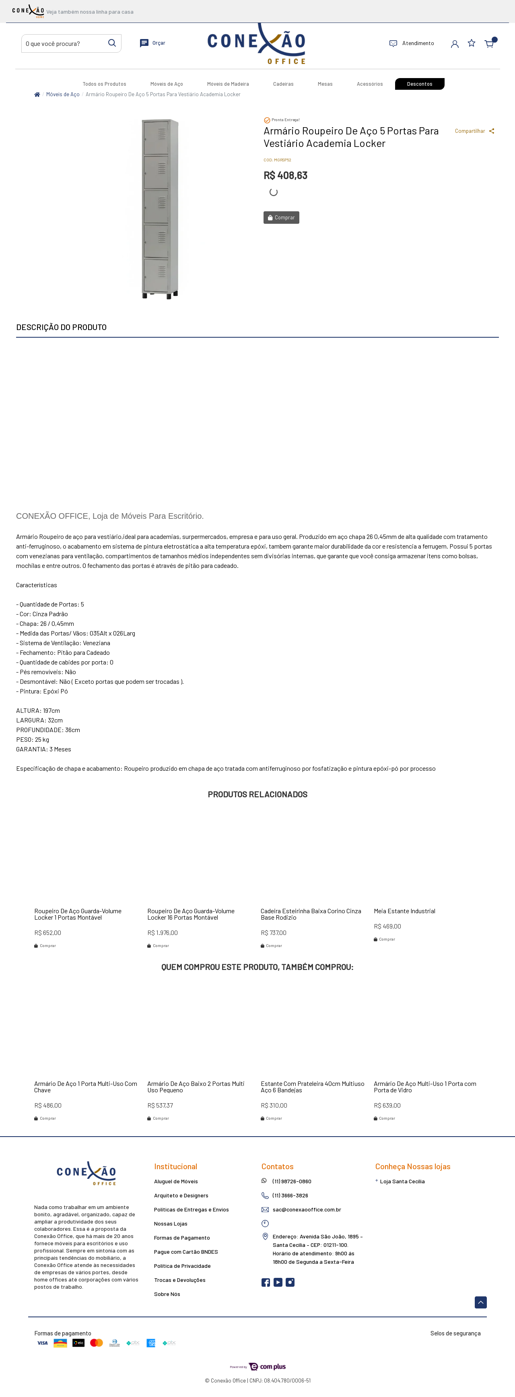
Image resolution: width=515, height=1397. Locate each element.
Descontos (420, 83)
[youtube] (279, 1284)
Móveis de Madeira (228, 83)
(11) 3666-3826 (290, 1195)
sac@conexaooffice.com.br (307, 1209)
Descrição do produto (61, 327)
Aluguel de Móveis (176, 1181)
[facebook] (267, 1284)
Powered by (258, 1366)
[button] (455, 43)
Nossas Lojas (170, 1223)
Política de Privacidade (182, 1265)
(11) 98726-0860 (292, 1181)
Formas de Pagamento (182, 1237)
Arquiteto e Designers (181, 1195)
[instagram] (291, 1284)
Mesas (325, 83)
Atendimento (411, 43)
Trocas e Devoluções (180, 1279)
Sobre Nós (167, 1293)
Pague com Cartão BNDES (186, 1251)
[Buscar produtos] (71, 43)
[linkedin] (302, 1284)
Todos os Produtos (104, 83)
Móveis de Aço (166, 83)
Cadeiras (283, 83)
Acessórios (370, 83)
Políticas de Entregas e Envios (191, 1209)
